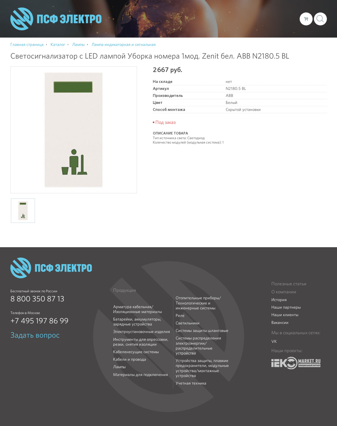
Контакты (286, 18)
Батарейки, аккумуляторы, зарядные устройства (137, 321)
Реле (180, 315)
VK (274, 341)
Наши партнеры (286, 307)
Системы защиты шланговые (202, 330)
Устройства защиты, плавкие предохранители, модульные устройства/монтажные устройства (202, 368)
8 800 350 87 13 (37, 299)
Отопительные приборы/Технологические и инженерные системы (198, 302)
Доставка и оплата (253, 18)
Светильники (188, 323)
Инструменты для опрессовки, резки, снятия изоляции (140, 342)
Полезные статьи (288, 284)
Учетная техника (191, 383)
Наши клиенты (284, 314)
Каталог (221, 18)
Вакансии (279, 322)
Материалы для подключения (140, 374)
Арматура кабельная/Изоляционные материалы (137, 309)
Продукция (124, 290)
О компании (196, 18)
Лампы (119, 366)
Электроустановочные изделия (141, 331)
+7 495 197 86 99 (39, 321)
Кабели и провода (129, 359)
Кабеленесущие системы (136, 351)
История (279, 299)
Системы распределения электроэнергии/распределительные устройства (198, 346)
